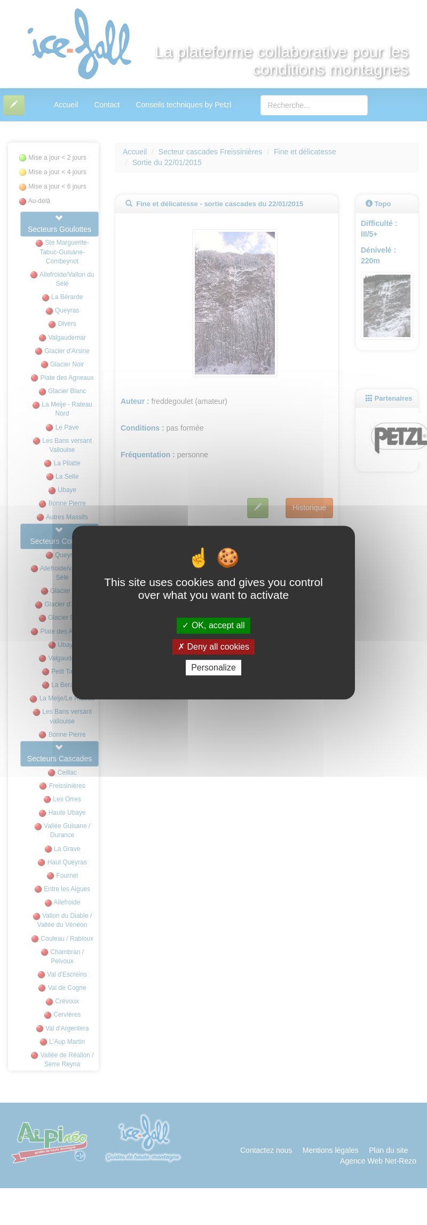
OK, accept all (213, 625)
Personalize (213, 667)
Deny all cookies (213, 646)
